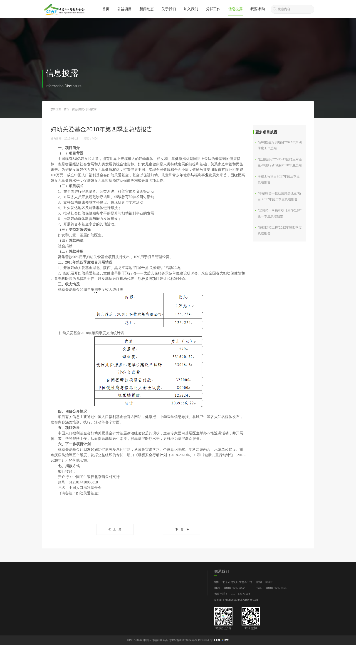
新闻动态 (146, 9)
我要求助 (257, 9)
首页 (105, 9)
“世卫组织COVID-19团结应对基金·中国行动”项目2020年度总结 (280, 162)
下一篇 (181, 529)
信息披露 (235, 9)
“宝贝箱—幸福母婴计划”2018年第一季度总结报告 (280, 213)
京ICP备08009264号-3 (183, 640)
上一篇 (115, 529)
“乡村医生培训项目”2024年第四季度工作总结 (280, 145)
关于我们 (168, 9)
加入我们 (191, 9)
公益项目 (124, 9)
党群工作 (213, 9)
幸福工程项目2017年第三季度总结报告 (279, 179)
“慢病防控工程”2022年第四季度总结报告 (280, 230)
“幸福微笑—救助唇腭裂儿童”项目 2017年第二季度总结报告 (279, 196)
